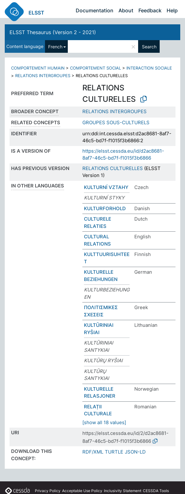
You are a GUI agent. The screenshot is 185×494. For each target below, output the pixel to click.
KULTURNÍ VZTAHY (106, 187)
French (55, 46)
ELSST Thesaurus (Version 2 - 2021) (53, 32)
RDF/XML (92, 452)
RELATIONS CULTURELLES (112, 168)
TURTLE (114, 452)
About (125, 10)
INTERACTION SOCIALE (149, 67)
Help (172, 10)
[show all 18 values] (104, 422)
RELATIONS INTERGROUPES (42, 75)
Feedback (150, 10)
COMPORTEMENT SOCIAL (95, 67)
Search (149, 46)
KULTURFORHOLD (105, 208)
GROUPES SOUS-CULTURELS (116, 122)
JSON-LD (135, 452)
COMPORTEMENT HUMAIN (38, 67)
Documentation (94, 10)
